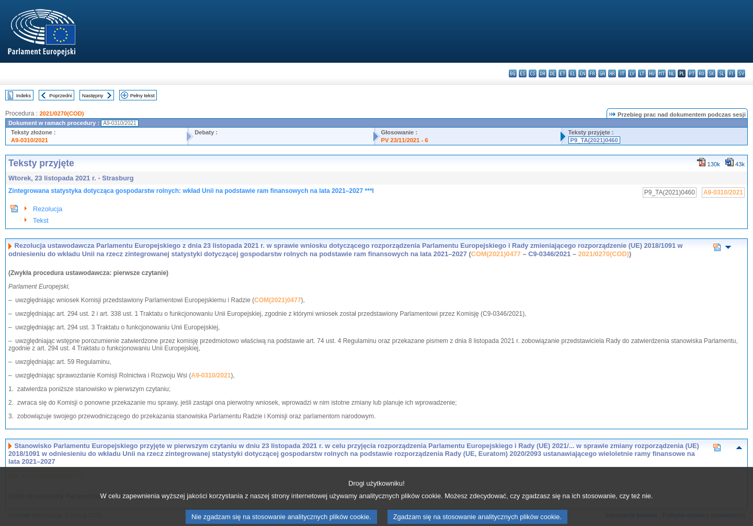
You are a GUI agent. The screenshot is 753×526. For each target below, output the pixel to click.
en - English (582, 73)
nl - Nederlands (672, 73)
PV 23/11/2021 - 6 (404, 140)
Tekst (41, 220)
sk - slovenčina (711, 73)
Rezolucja (47, 209)
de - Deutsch (552, 73)
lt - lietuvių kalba (642, 73)
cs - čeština (533, 73)
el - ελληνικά (572, 73)
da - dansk (542, 73)
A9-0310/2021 (29, 140)
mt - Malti (662, 73)
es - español (523, 73)
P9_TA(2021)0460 (594, 140)
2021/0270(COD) (61, 113)
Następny (93, 95)
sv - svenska (741, 73)
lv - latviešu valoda (632, 73)
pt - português (691, 73)
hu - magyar (652, 73)
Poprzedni (60, 95)
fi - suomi (731, 73)
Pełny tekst (142, 95)
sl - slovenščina (721, 73)
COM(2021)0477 (496, 254)
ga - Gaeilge (602, 73)
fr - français (592, 73)
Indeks (23, 95)
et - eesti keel (562, 73)
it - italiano (622, 73)
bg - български (513, 73)
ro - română (701, 73)
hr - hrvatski (612, 73)
